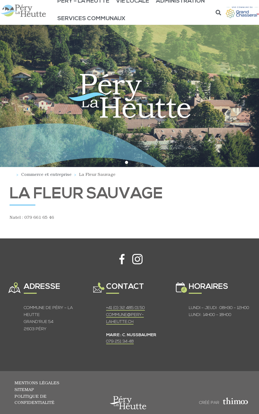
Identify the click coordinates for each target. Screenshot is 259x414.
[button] (218, 12)
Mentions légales (36, 382)
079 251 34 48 (120, 342)
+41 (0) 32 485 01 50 (125, 308)
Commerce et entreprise (46, 174)
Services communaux (91, 19)
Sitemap (24, 389)
